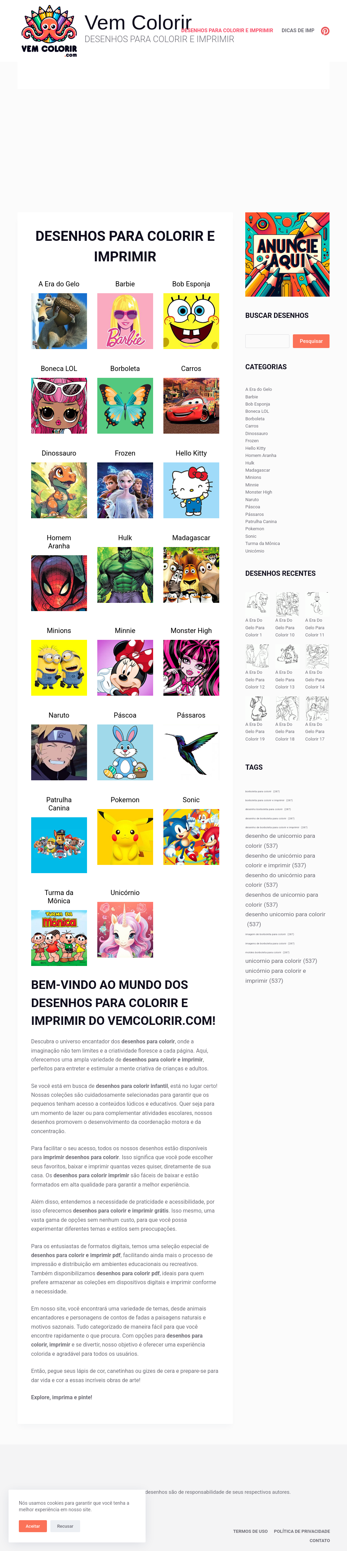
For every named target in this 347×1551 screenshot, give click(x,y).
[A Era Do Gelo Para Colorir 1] (257, 604)
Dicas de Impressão (308, 30)
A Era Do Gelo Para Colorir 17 (314, 732)
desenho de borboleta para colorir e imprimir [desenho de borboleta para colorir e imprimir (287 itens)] (276, 827)
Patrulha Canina (59, 804)
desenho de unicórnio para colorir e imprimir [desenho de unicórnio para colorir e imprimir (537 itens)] (280, 861)
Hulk (125, 538)
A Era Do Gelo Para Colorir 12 (254, 680)
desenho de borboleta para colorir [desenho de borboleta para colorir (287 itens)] (270, 818)
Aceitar (33, 1526)
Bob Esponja (191, 284)
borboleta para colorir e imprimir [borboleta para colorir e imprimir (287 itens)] (269, 800)
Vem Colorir (138, 22)
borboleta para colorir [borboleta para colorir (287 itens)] (262, 791)
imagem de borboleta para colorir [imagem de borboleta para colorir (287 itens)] (269, 934)
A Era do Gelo (58, 284)
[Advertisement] (173, 140)
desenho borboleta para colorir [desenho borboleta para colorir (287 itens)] (268, 809)
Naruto (59, 715)
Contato (320, 1539)
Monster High (191, 630)
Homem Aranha (59, 542)
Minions (59, 630)
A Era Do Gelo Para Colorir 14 (314, 680)
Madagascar (191, 538)
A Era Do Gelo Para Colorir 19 (254, 732)
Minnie (125, 630)
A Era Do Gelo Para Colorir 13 (285, 680)
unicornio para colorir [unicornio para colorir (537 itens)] (281, 961)
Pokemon (125, 800)
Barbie (125, 284)
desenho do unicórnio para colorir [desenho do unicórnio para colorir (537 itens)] (280, 881)
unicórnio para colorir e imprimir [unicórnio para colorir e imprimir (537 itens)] (275, 976)
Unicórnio (125, 893)
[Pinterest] (325, 31)
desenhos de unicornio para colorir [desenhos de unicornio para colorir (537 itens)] (281, 900)
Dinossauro (59, 453)
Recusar (65, 1526)
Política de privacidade (304, 1530)
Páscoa (125, 715)
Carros (191, 368)
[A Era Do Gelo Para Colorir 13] (287, 656)
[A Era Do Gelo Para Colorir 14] (317, 656)
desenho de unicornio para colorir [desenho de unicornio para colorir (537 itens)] (280, 841)
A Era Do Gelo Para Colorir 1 (254, 627)
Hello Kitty (191, 453)
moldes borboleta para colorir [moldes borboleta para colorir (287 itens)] (267, 952)
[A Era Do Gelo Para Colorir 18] (287, 708)
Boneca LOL (59, 368)
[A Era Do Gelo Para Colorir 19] (257, 708)
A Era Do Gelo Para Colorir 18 (285, 732)
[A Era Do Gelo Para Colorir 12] (257, 656)
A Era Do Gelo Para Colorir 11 (314, 627)
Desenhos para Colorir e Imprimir (227, 30)
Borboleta (125, 368)
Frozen (125, 453)
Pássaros (191, 715)
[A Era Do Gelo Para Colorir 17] (317, 708)
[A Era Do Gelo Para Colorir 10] (287, 604)
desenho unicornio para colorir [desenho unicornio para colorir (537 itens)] (285, 920)
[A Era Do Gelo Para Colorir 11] (317, 604)
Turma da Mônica (59, 897)
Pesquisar (311, 341)
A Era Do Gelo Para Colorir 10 (285, 627)
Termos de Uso (256, 1530)
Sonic (191, 800)
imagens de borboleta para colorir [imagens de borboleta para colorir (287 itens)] (270, 943)
